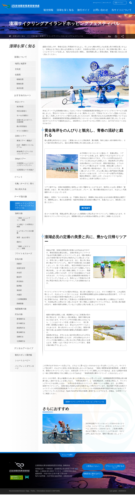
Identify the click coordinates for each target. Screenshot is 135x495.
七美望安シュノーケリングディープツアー (25, 165)
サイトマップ (107, 2)
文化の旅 (19, 260)
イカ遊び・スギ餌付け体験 (25, 226)
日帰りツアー (20, 137)
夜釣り (19, 242)
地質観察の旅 (20, 309)
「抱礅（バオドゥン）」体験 (23, 248)
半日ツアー (19, 103)
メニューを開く (67, 455)
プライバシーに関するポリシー (115, 467)
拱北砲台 (20, 282)
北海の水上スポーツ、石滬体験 (25, 121)
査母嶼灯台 (21, 319)
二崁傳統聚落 (22, 300)
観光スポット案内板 (23, 356)
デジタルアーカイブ (23, 349)
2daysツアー (20, 159)
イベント (18, 177)
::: (90, 2)
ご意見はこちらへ (92, 466)
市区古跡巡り (22, 112)
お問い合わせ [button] (100, 10)
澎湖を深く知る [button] (65, 10)
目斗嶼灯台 (21, 324)
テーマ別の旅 (32, 36)
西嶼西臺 (20, 304)
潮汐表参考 (85, 209)
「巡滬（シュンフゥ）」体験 (23, 220)
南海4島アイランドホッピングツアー (25, 153)
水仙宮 (19, 273)
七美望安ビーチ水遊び (25, 170)
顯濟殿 (19, 286)
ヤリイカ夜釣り (22, 131)
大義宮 (19, 295)
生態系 (18, 75)
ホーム (10, 36)
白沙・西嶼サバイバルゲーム (25, 147)
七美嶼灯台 (21, 342)
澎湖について (20, 57)
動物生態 (20, 84)
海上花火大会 (20, 190)
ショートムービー (22, 361)
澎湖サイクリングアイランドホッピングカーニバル (84, 402)
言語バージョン (119, 2)
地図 (76, 469)
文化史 (18, 70)
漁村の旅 (19, 214)
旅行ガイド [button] (83, 10)
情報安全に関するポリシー (92, 475)
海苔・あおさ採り (23, 238)
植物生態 (20, 80)
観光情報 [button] (48, 10)
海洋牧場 (20, 107)
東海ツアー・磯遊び (24, 141)
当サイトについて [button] (121, 10)
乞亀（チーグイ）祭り (24, 184)
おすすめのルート (22, 96)
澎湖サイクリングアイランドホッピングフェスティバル (61, 36)
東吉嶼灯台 (21, 333)
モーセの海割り (22, 116)
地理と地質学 (20, 64)
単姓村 (19, 291)
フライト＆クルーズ (23, 254)
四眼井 (19, 264)
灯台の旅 (19, 315)
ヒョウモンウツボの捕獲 (25, 232)
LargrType (109, 36)
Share (122, 36)
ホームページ (97, 2)
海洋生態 (20, 89)
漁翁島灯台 (21, 328)
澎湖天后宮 (21, 269)
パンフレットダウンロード (24, 368)
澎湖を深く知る (19, 36)
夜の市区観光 (22, 127)
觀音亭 (19, 277)
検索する (130, 2)
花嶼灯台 (20, 337)
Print (115, 36)
